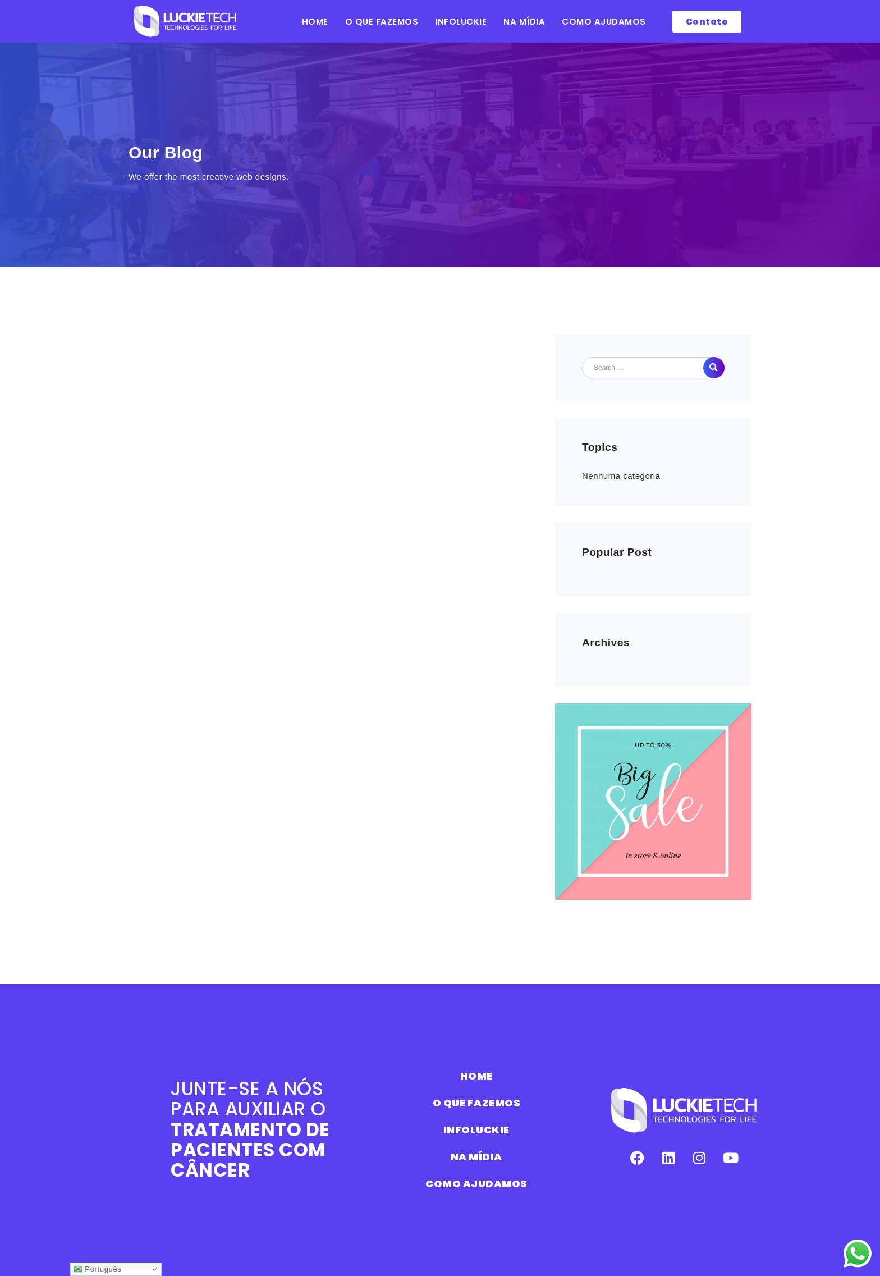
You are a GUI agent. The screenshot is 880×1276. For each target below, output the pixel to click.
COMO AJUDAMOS (604, 22)
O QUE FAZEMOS (382, 22)
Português (97, 1269)
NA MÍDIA (524, 22)
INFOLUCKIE (461, 22)
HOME (315, 22)
